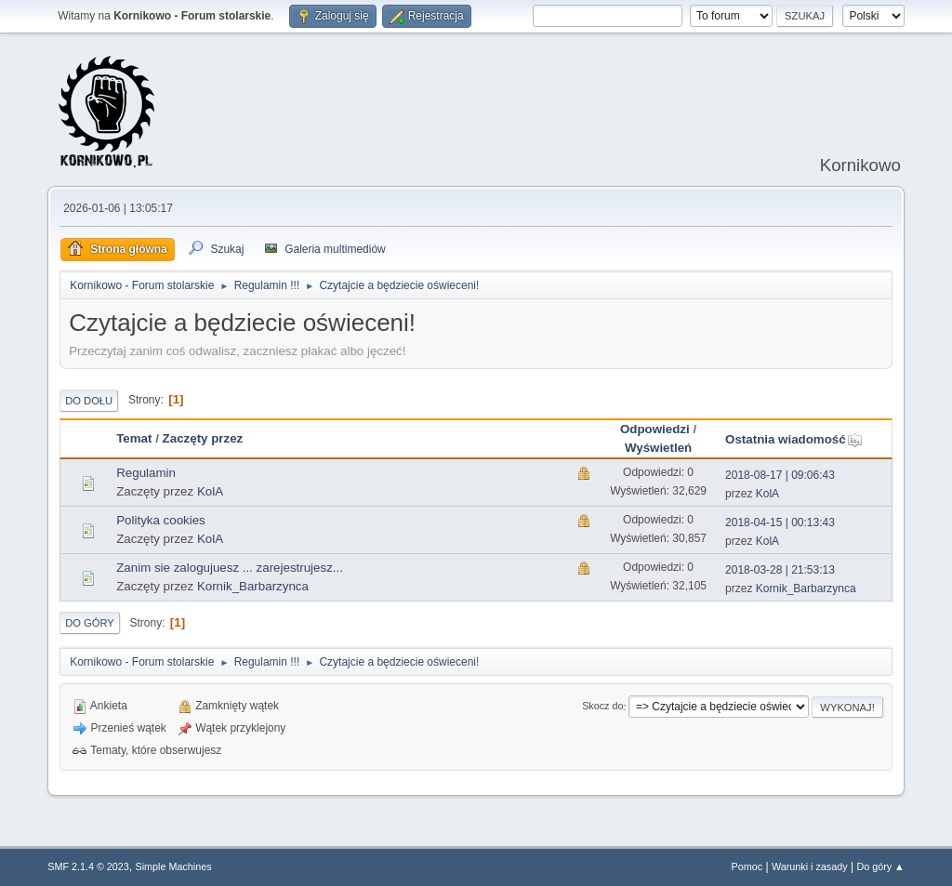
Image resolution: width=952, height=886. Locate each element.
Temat (134, 438)
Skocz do (602, 706)
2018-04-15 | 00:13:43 (780, 522)
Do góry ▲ (880, 866)
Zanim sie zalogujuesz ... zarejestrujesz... (229, 568)
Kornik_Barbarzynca (253, 586)
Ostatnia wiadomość (794, 439)
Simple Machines (174, 866)
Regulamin (146, 473)
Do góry (89, 622)
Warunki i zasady (810, 866)
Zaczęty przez (203, 438)
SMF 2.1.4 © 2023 (88, 866)
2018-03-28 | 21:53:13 (780, 569)
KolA (210, 491)
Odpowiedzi (655, 429)
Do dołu (88, 400)
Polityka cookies (160, 520)
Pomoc (747, 866)
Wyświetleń (658, 448)
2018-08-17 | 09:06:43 (780, 475)
